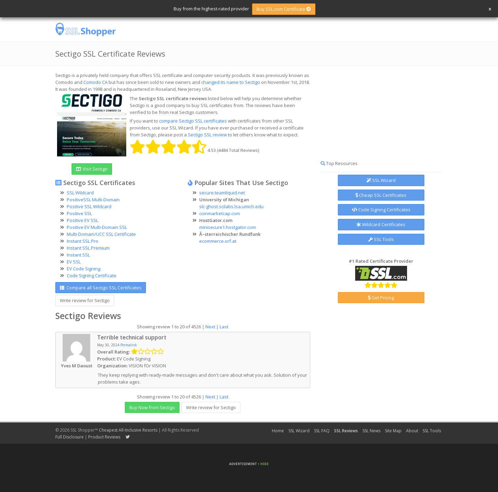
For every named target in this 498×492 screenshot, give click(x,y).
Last (224, 327)
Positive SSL (79, 213)
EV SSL (74, 262)
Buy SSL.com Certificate (284, 9)
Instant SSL (78, 255)
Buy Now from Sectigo (152, 407)
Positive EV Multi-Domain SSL (97, 227)
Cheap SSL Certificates (381, 195)
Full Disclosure (69, 437)
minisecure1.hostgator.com (227, 227)
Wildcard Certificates (381, 224)
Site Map (393, 431)
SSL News (371, 431)
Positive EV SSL (82, 220)
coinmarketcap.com (219, 213)
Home (278, 431)
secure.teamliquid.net (222, 193)
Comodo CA (95, 82)
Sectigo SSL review (207, 135)
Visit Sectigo (92, 169)
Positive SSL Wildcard (89, 206)
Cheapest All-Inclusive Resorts (128, 430)
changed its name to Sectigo (230, 82)
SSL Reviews (346, 431)
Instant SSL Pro (82, 241)
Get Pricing (381, 298)
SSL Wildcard (80, 193)
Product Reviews (104, 437)
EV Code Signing (83, 269)
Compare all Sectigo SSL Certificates (100, 287)
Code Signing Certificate (92, 275)
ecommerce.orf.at (217, 241)
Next (210, 327)
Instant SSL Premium (88, 248)
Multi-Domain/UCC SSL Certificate (101, 234)
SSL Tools (381, 239)
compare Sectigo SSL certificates (193, 121)
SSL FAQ (322, 431)
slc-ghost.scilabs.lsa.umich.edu (231, 206)
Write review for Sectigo (85, 300)
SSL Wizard (381, 180)
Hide (264, 464)
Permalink (128, 345)
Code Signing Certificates (381, 209)
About (412, 431)
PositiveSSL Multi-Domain (93, 199)
